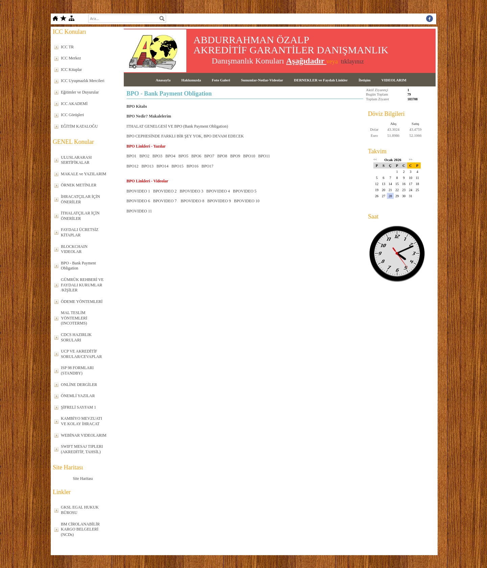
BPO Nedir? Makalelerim (148, 116)
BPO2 (144, 156)
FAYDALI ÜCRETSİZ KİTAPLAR (79, 232)
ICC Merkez (71, 58)
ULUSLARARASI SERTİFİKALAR (76, 160)
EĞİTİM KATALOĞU (79, 126)
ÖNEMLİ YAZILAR (78, 395)
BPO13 (147, 166)
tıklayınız (352, 61)
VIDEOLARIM (394, 80)
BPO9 (235, 156)
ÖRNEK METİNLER (78, 185)
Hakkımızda (191, 80)
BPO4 (170, 156)
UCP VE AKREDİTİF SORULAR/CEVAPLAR (81, 354)
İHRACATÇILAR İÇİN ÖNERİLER (80, 199)
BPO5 (183, 156)
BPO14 (162, 166)
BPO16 (192, 166)
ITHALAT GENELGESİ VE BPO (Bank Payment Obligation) (177, 126)
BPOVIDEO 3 (191, 191)
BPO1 (131, 156)
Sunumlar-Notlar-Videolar (262, 80)
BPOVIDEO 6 (138, 201)
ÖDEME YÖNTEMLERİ (81, 301)
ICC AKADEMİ (74, 103)
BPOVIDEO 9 (219, 201)
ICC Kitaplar (71, 69)
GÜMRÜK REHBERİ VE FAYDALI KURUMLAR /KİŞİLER (82, 284)
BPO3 (157, 156)
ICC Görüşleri (72, 114)
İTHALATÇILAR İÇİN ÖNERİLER (80, 216)
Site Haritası (83, 478)
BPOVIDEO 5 (245, 191)
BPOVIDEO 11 (139, 211)
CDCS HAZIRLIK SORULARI (76, 337)
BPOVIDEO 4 (218, 191)
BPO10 (249, 156)
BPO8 (222, 156)
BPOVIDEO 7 (165, 201)
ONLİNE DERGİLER (79, 384)
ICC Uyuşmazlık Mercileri (83, 80)
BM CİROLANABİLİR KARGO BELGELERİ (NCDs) (80, 529)
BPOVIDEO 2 (165, 191)
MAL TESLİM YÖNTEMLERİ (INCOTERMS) (74, 318)
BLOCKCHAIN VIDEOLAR (74, 249)
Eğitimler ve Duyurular (80, 92)
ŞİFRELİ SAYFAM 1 (78, 407)
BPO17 (207, 166)
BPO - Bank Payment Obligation (78, 266)
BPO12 (132, 166)
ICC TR (67, 47)
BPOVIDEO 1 (138, 191)
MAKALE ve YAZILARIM (83, 174)
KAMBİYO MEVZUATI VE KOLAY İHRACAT (81, 421)
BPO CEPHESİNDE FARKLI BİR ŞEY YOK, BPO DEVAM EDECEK (185, 136)
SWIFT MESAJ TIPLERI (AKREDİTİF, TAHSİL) (82, 449)
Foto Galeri (221, 80)
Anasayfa (163, 80)
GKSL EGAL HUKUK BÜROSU (80, 510)
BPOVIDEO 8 (192, 201)
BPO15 (177, 166)
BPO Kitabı (136, 106)
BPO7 (209, 156)
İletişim (364, 80)
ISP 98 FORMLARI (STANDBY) (77, 370)
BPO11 (264, 156)
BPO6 (196, 156)
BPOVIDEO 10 (247, 201)
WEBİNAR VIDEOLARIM (84, 435)
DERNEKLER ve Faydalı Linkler (321, 80)
